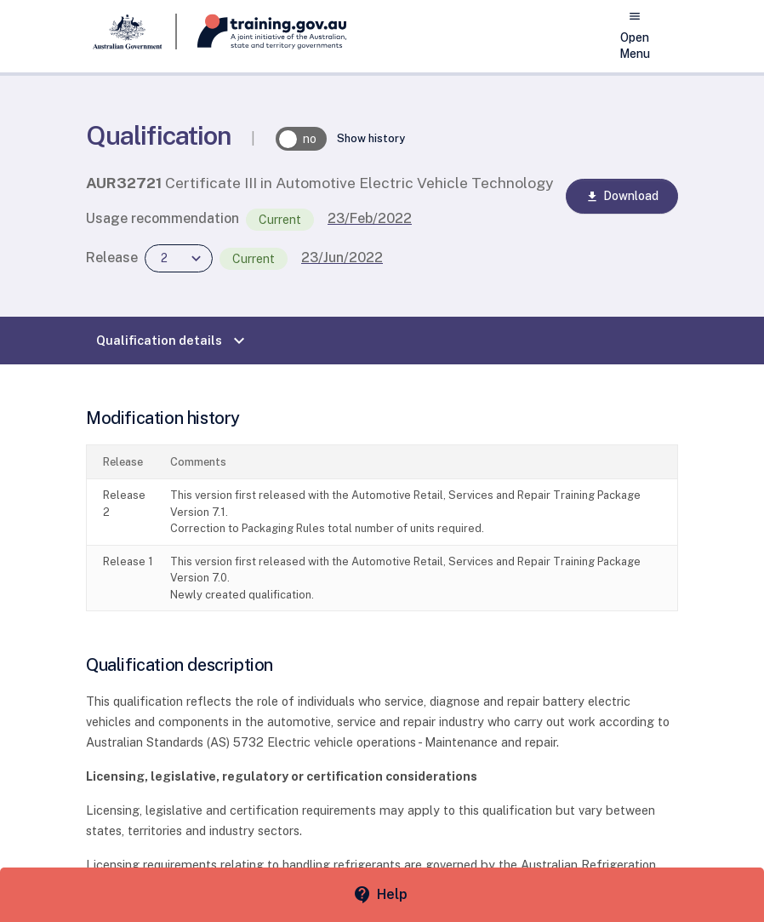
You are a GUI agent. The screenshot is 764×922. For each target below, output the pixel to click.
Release (112, 257)
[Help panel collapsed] (382, 895)
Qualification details (172, 340)
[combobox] (179, 258)
